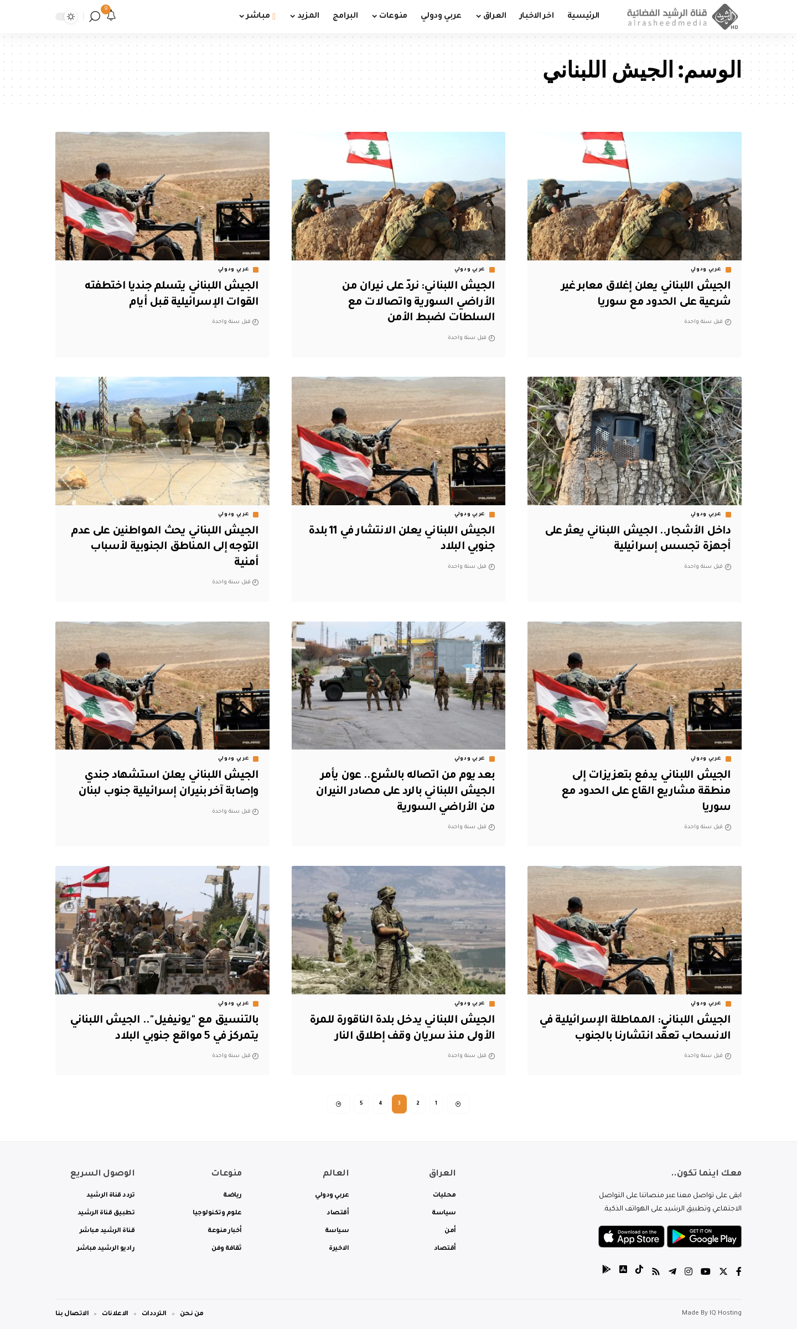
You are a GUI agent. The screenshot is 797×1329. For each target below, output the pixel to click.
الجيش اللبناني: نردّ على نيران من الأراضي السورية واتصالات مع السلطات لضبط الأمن (415, 303)
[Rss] (655, 1273)
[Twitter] (723, 1273)
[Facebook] (739, 1273)
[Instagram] (688, 1273)
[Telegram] (672, 1273)
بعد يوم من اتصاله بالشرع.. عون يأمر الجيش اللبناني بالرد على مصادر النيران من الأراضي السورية (401, 792)
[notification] (111, 16)
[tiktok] (639, 1273)
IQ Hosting (726, 1313)
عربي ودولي (706, 270)
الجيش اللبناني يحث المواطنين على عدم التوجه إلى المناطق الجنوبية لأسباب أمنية (173, 547)
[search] (94, 16)
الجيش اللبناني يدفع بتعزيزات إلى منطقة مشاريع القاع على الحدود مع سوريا (644, 792)
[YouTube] (706, 1273)
